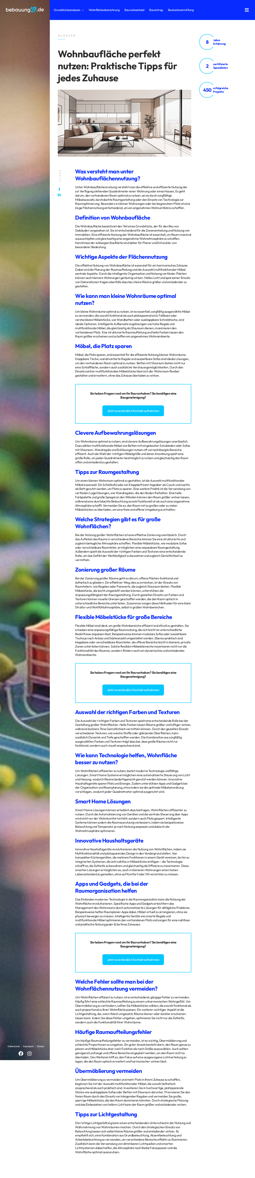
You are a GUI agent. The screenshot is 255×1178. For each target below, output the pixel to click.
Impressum (28, 1046)
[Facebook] (60, 189)
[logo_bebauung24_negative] (25, 8)
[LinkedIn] (60, 194)
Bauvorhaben (140, 393)
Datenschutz (14, 1046)
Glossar (40, 1046)
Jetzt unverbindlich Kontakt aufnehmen (133, 411)
